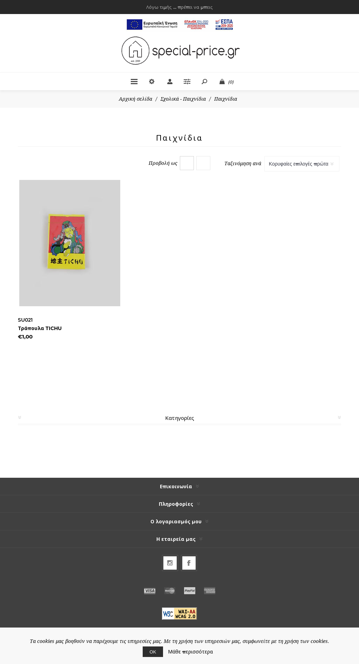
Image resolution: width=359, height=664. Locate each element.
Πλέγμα (187, 163)
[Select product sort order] (301, 164)
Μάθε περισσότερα (190, 652)
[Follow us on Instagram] (170, 563)
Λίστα (203, 163)
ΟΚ (153, 652)
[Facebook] (189, 563)
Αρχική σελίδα (135, 99)
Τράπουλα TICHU (40, 328)
